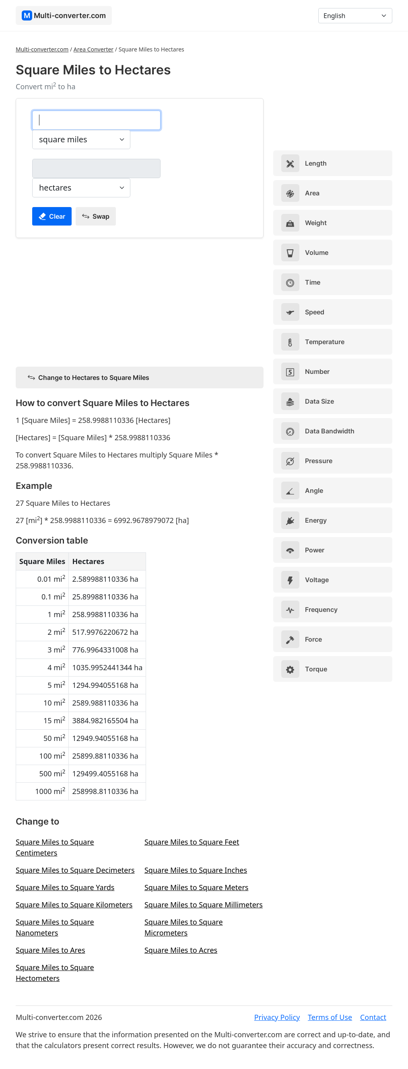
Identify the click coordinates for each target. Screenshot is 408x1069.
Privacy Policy (277, 1017)
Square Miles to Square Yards (65, 887)
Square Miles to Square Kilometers (74, 904)
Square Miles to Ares (50, 950)
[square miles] (96, 120)
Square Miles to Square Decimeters (75, 870)
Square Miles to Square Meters (196, 887)
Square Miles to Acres (180, 950)
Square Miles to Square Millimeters (203, 904)
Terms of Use (330, 1017)
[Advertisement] (140, 300)
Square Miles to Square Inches (195, 870)
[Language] (355, 15)
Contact (373, 1017)
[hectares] (96, 168)
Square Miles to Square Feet (191, 842)
